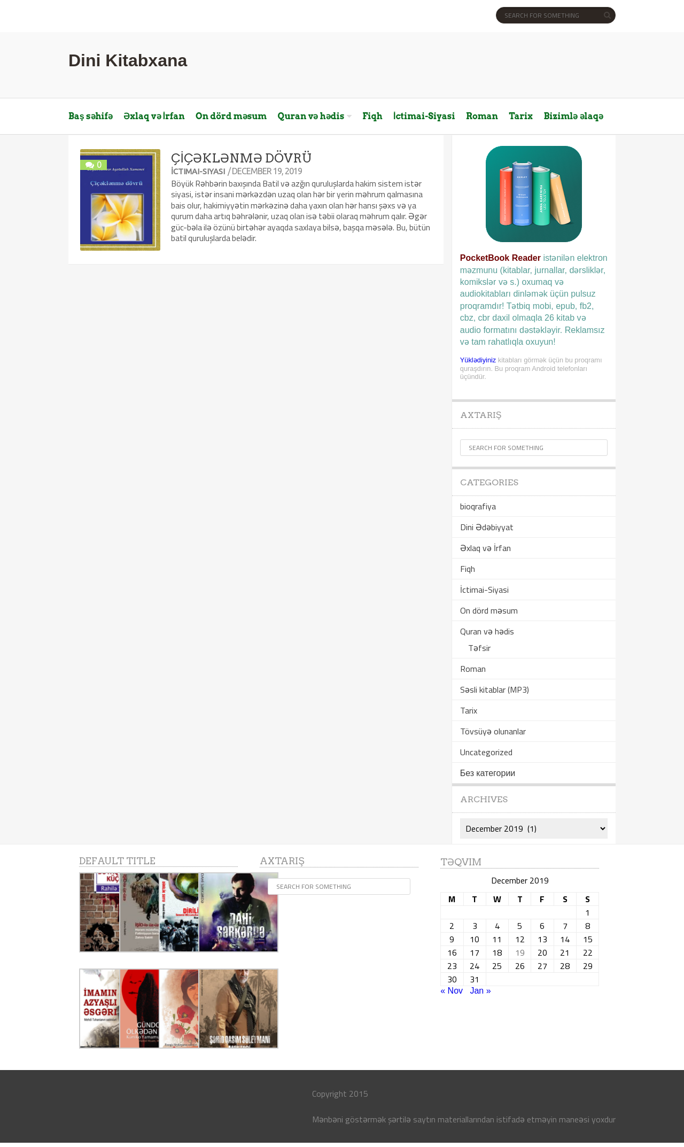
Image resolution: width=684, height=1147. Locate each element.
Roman (482, 116)
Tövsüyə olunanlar (493, 731)
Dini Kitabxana (127, 60)
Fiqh (372, 116)
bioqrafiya (478, 506)
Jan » (480, 990)
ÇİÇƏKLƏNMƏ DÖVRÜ (241, 158)
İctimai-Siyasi (424, 116)
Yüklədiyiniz (478, 360)
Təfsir (479, 647)
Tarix (521, 116)
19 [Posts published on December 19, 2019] (520, 952)
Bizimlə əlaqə (573, 116)
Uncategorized (486, 752)
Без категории (487, 772)
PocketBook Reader (500, 257)
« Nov (451, 990)
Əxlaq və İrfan (153, 116)
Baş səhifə (90, 116)
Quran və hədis (311, 116)
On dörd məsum (231, 116)
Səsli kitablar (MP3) (494, 689)
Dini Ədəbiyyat (487, 527)
